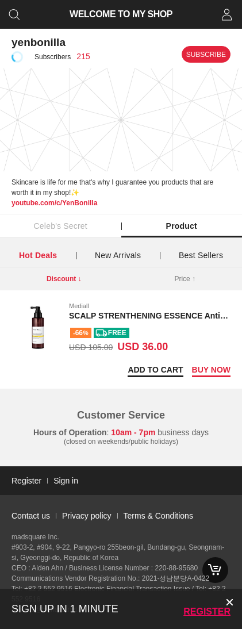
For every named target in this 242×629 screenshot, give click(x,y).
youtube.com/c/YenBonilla (54, 203)
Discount (64, 279)
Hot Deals (38, 255)
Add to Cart (155, 369)
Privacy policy (87, 515)
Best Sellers (201, 255)
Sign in (65, 480)
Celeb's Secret (60, 226)
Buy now (211, 369)
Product (181, 226)
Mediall (79, 305)
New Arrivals (118, 255)
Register (207, 611)
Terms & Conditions (158, 515)
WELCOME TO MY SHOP (121, 14)
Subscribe (206, 55)
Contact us (30, 515)
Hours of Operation (70, 432)
